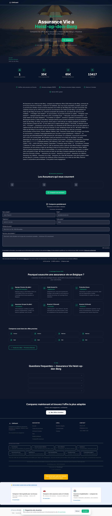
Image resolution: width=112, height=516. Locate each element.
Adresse (7, 226)
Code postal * (60, 219)
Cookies (58, 431)
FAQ (33, 433)
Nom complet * (6, 212)
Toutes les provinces (37, 428)
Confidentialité (59, 428)
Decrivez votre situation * (8, 233)
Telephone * (5, 219)
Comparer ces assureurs (56, 192)
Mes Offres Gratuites (56, 412)
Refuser (77, 511)
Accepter (85, 511)
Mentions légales (60, 426)
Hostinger (60, 467)
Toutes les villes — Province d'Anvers (23, 347)
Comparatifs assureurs (38, 439)
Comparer (67, 40)
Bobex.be (26, 258)
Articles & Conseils (37, 431)
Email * (58, 212)
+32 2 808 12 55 (84, 430)
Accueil (10, 57)
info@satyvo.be (84, 428)
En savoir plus (61, 512)
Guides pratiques (36, 436)
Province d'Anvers (13, 59)
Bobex (49, 250)
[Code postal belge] (50, 40)
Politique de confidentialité (90, 250)
